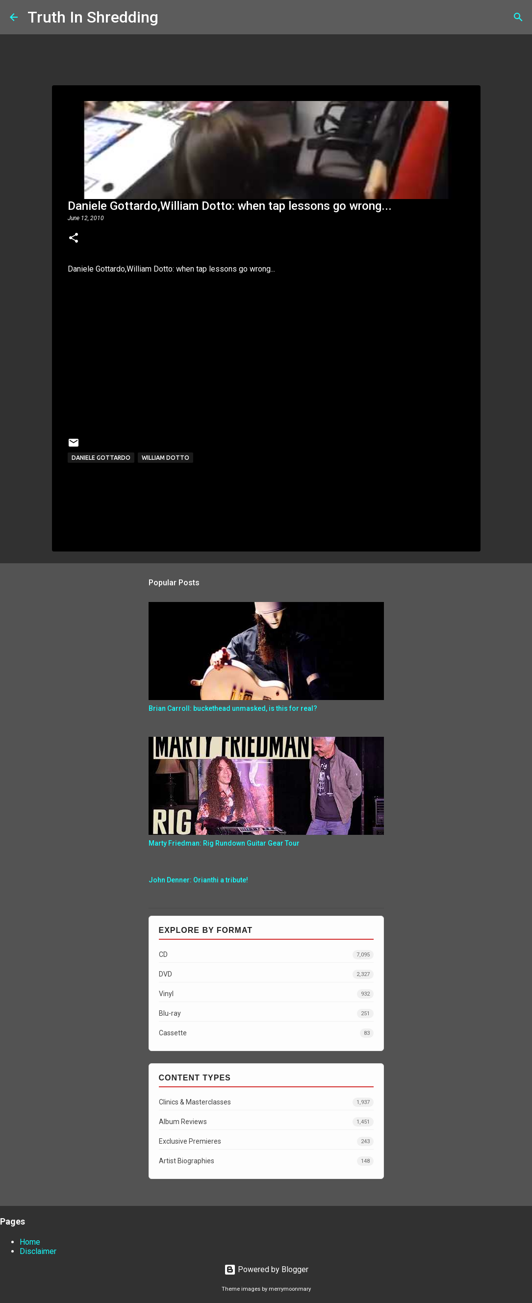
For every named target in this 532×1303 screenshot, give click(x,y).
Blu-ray (266, 1013)
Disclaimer (38, 1251)
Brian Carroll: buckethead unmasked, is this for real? (233, 708)
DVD (266, 974)
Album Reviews (266, 1122)
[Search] (172, 17)
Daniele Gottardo (101, 457)
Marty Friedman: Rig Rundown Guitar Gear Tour (224, 843)
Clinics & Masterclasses (266, 1102)
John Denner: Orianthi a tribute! (198, 880)
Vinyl (266, 994)
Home (30, 1242)
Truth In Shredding (92, 17)
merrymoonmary (290, 1289)
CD (266, 954)
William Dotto (165, 457)
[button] (73, 239)
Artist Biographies (266, 1161)
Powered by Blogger (266, 1269)
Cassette (266, 1033)
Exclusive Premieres (266, 1141)
